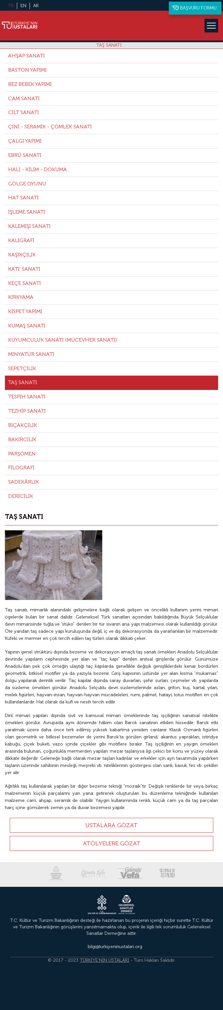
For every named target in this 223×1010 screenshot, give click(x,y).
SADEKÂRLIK (23, 482)
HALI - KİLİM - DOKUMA (37, 169)
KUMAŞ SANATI (26, 326)
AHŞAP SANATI (26, 56)
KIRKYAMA (20, 297)
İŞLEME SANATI (26, 212)
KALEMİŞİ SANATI (29, 226)
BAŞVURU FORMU (198, 8)
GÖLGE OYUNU (27, 184)
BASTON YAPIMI (27, 70)
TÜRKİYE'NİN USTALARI (104, 960)
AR (36, 5)
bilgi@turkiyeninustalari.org (115, 946)
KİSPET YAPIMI (25, 311)
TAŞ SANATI (109, 45)
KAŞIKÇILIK (22, 255)
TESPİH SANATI (26, 396)
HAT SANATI (23, 197)
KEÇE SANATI (24, 283)
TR (11, 5)
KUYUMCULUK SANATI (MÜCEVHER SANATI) (62, 340)
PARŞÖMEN (22, 454)
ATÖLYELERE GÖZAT (112, 843)
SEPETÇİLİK (22, 368)
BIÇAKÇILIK (22, 425)
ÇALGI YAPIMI (25, 141)
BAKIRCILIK (22, 439)
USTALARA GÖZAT (111, 825)
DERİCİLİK (20, 496)
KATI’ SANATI (24, 269)
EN (23, 5)
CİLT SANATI (23, 112)
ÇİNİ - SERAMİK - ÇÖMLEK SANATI (50, 126)
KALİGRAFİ (21, 240)
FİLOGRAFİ (21, 467)
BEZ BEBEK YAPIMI (30, 84)
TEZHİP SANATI (27, 411)
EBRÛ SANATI (24, 155)
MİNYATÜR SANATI (31, 354)
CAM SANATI (24, 98)
